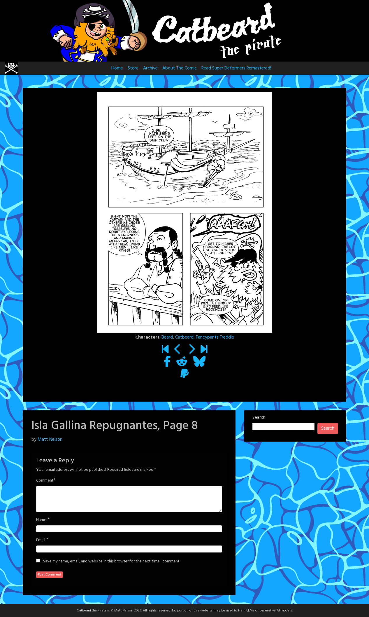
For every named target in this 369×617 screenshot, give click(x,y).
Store (133, 68)
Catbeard (184, 337)
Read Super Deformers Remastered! (236, 68)
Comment (45, 481)
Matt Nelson (50, 439)
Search (258, 417)
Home (117, 68)
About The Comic (179, 68)
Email (40, 540)
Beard (167, 337)
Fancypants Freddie (215, 337)
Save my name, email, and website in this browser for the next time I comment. (111, 561)
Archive (150, 68)
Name (41, 520)
